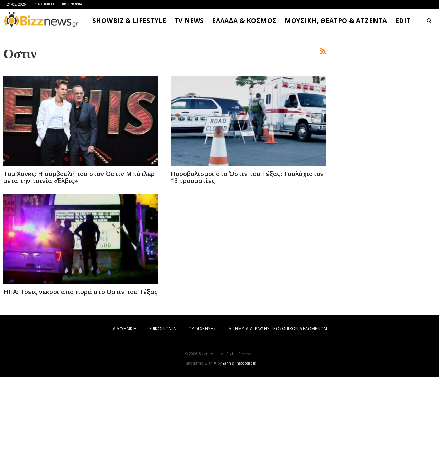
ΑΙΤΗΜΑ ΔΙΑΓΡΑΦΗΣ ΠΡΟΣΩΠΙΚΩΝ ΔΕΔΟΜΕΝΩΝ (278, 425)
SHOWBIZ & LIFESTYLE (129, 20)
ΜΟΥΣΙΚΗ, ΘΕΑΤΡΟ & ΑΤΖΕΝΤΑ (336, 20)
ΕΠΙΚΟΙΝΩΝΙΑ (70, 4)
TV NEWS (189, 20)
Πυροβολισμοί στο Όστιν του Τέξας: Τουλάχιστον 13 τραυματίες (247, 273)
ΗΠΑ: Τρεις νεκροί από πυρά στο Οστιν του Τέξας (80, 388)
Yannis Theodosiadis (239, 459)
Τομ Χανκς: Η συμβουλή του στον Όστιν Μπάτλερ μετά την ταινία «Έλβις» (79, 273)
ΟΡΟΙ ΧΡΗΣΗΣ (202, 425)
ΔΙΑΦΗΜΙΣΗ (44, 4)
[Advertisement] (164, 86)
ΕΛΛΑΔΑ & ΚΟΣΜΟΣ (244, 20)
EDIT (403, 20)
